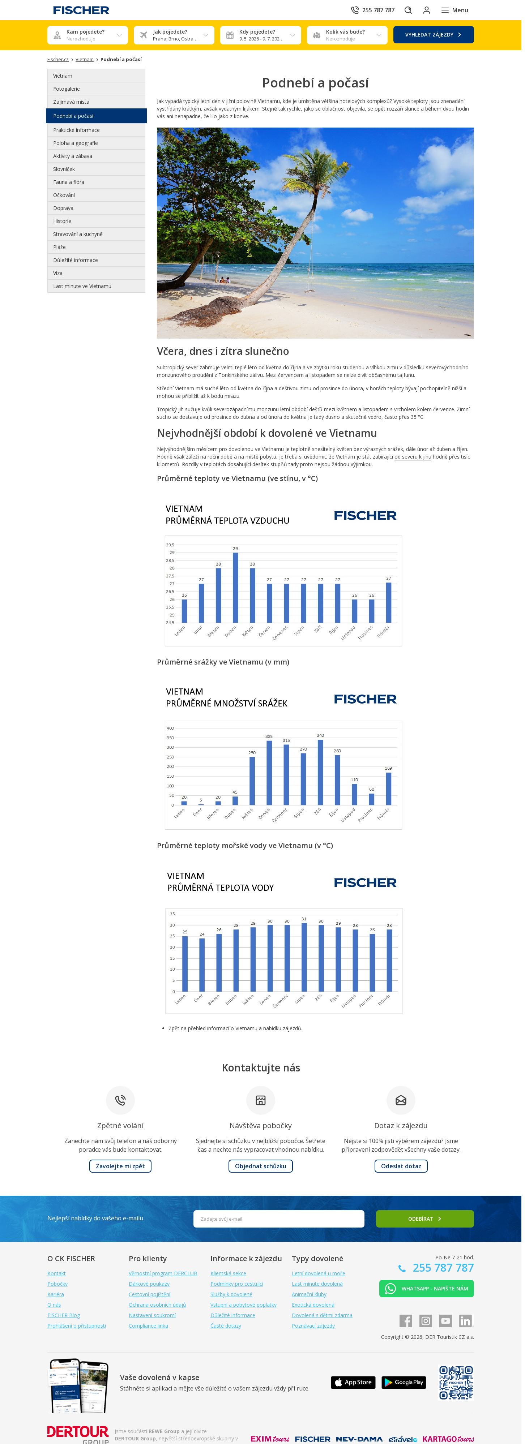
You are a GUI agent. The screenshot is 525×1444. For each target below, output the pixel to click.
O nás (54, 1304)
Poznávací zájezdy (313, 1325)
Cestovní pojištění (149, 1294)
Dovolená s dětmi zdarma (322, 1315)
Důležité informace (75, 260)
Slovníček (64, 169)
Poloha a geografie (75, 142)
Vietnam (62, 75)
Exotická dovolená (313, 1304)
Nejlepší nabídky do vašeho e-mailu (95, 1218)
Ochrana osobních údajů (157, 1304)
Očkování (64, 195)
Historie (62, 221)
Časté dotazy (225, 1325)
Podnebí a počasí (73, 115)
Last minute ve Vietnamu (82, 286)
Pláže (59, 247)
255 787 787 (442, 1267)
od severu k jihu (412, 456)
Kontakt (56, 1273)
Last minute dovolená (317, 1283)
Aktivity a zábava (72, 155)
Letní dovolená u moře (318, 1273)
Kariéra (55, 1294)
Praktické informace (76, 129)
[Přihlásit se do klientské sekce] (425, 10)
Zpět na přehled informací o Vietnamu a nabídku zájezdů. (235, 1028)
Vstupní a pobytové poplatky (243, 1304)
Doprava (63, 208)
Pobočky (57, 1283)
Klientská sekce (228, 1273)
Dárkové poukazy (149, 1283)
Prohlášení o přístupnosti (76, 1325)
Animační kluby (309, 1294)
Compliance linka (148, 1325)
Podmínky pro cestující (236, 1283)
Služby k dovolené (231, 1294)
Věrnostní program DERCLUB (163, 1273)
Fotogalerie (66, 88)
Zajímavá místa (71, 101)
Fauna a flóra (68, 182)
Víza (58, 273)
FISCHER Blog (63, 1315)
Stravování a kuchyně (78, 234)
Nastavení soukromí (152, 1315)
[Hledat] (404, 10)
